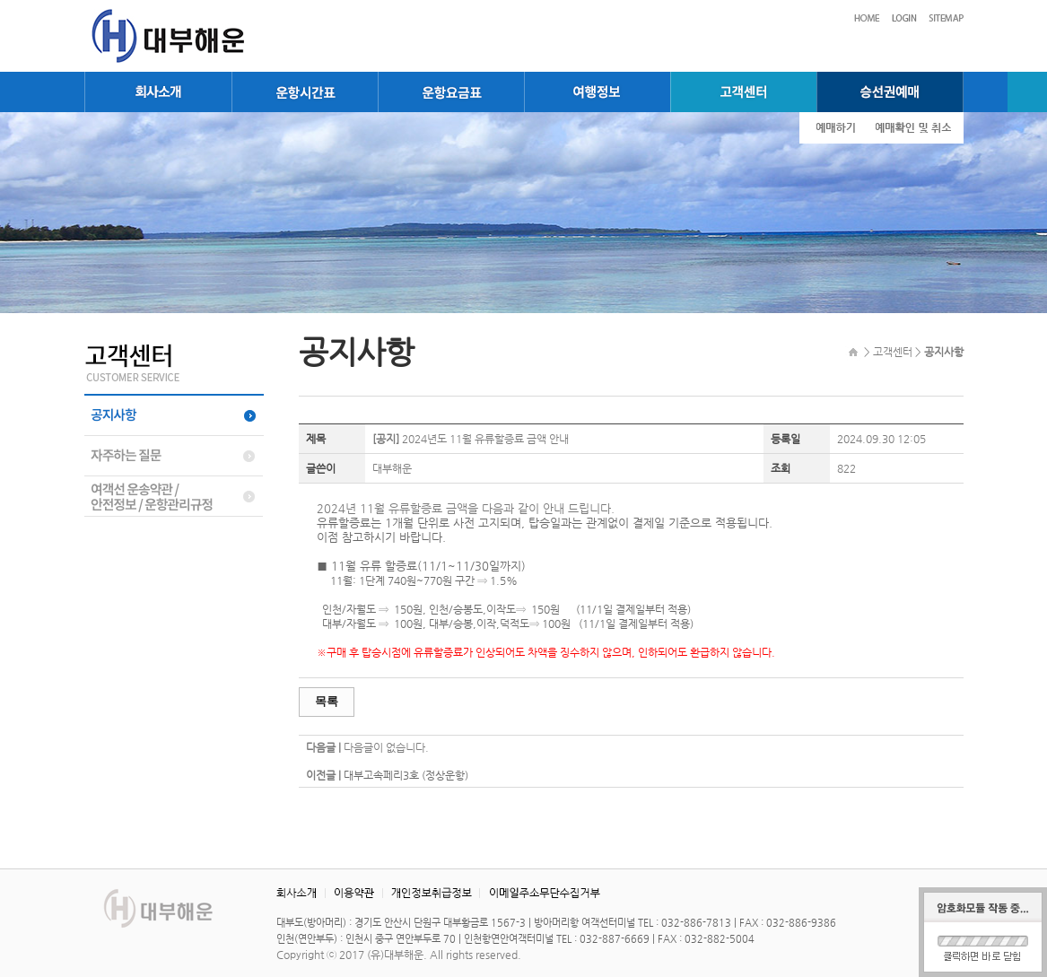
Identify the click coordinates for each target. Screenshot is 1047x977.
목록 (326, 701)
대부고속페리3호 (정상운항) (406, 775)
